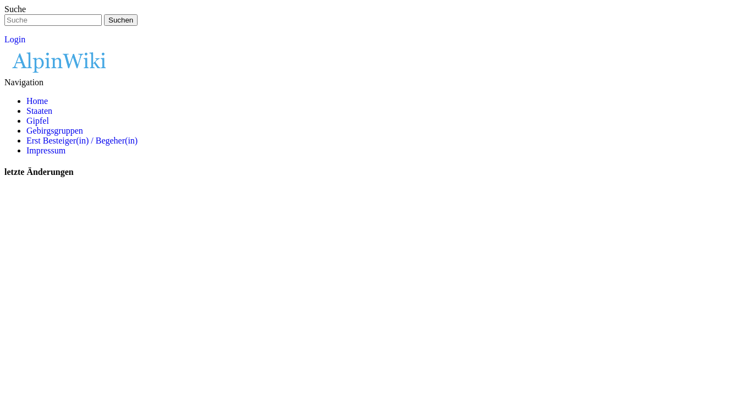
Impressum (45, 150)
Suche (15, 9)
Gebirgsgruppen (54, 130)
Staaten (39, 111)
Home (37, 101)
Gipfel (37, 120)
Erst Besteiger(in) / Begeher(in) (82, 140)
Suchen (120, 20)
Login (14, 39)
